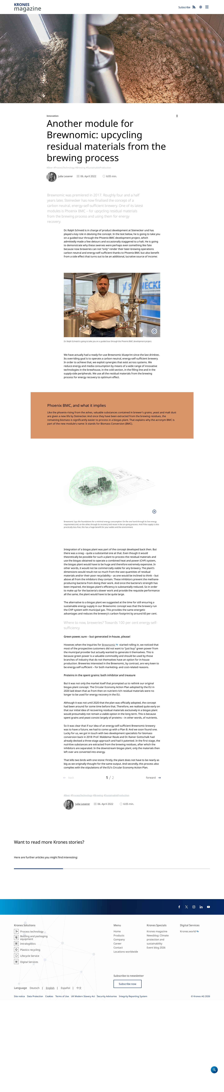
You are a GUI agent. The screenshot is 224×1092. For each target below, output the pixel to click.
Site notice (19, 1087)
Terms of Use (62, 1087)
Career (117, 1035)
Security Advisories (107, 1087)
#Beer (50, 167)
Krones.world (188, 1023)
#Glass (115, 937)
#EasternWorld (180, 933)
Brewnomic (108, 644)
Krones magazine (157, 1023)
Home (117, 1023)
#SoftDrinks (165, 936)
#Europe (90, 934)
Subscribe (184, 7)
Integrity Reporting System (133, 1087)
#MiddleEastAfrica (162, 933)
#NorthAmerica (183, 930)
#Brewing (80, 167)
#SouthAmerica (199, 930)
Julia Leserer (65, 176)
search (201, 7)
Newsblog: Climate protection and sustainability (158, 1031)
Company (119, 1031)
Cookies (49, 1087)
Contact (118, 1039)
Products (119, 1027)
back (71, 777)
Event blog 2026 (156, 1039)
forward (151, 777)
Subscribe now (127, 1075)
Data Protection (35, 1087)
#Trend (192, 933)
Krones (95, 8)
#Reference (101, 934)
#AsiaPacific (168, 930)
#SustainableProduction (98, 167)
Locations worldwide (126, 1043)
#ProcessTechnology (64, 167)
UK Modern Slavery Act (83, 1087)
